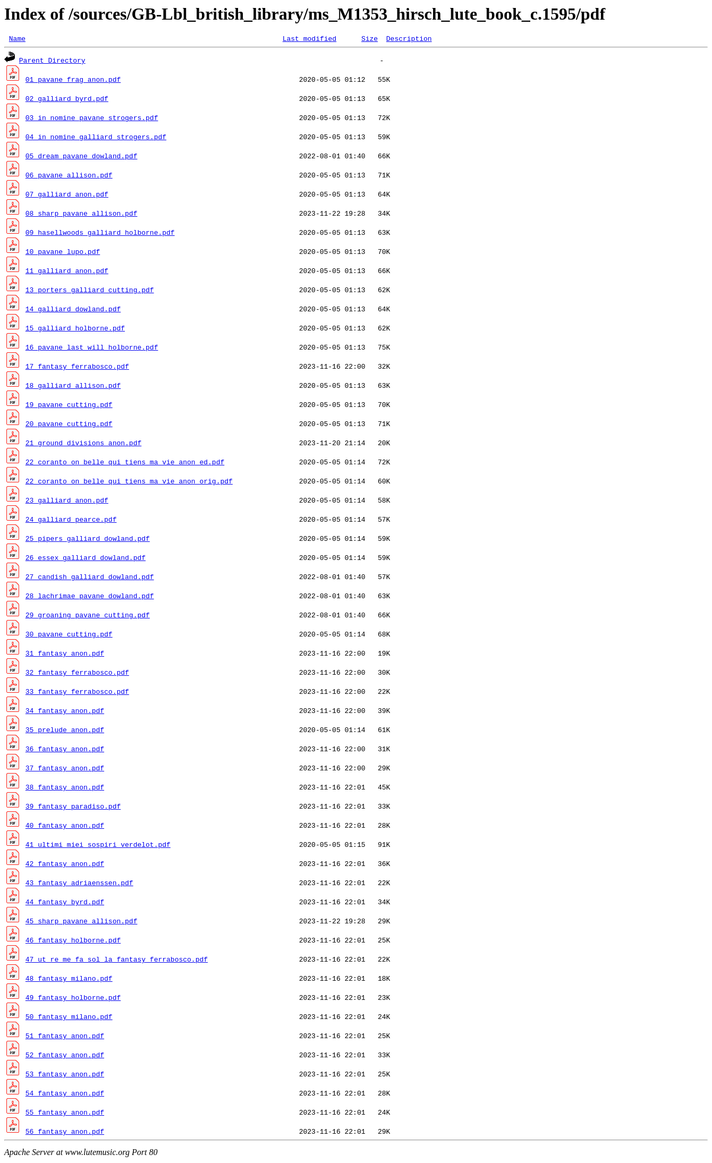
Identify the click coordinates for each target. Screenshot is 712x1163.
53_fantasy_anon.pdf (65, 1075)
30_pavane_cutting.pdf (69, 635)
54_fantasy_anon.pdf (65, 1094)
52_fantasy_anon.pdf (65, 1056)
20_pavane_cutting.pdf (69, 425)
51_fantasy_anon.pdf (65, 1037)
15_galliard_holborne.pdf (75, 329)
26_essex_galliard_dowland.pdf (86, 559)
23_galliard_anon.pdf (67, 501)
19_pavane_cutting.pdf (69, 406)
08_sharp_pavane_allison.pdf (82, 214)
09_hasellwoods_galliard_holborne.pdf (100, 234)
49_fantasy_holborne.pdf (73, 999)
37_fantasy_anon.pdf (65, 769)
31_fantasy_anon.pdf (65, 654)
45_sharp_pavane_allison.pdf (82, 922)
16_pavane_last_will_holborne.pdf (92, 348)
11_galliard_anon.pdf (67, 272)
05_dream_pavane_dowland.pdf (82, 157)
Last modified (309, 40)
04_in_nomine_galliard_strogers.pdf (96, 138)
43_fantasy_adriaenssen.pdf (79, 884)
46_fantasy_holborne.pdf (73, 941)
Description (409, 40)
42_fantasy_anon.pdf (65, 865)
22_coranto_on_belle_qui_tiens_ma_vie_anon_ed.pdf (125, 463)
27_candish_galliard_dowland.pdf (90, 578)
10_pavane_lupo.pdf (63, 253)
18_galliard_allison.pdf (73, 387)
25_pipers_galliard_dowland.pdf (88, 540)
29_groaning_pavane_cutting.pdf (88, 616)
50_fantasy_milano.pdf (69, 1018)
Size (369, 40)
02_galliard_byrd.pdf (67, 100)
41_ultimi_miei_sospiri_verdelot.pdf (98, 846)
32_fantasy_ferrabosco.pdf (77, 673)
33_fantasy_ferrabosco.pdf (77, 693)
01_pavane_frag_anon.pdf (73, 81)
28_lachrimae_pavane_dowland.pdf (90, 597)
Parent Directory (52, 61)
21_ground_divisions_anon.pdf (83, 444)
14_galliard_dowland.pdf (73, 310)
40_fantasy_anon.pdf (65, 826)
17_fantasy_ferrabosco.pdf (77, 367)
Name (17, 40)
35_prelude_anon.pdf (65, 731)
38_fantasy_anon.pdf (65, 788)
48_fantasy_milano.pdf (69, 979)
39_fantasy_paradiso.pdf (73, 807)
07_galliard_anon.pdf (67, 195)
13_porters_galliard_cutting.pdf (90, 291)
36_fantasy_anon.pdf (65, 750)
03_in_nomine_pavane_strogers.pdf (92, 119)
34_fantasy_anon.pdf (65, 712)
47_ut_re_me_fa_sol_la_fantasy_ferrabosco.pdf (117, 960)
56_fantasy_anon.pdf (65, 1132)
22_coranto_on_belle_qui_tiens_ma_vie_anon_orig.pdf (129, 482)
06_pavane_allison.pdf (69, 176)
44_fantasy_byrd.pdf (65, 903)
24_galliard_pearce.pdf (71, 520)
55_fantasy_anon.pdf (65, 1113)
